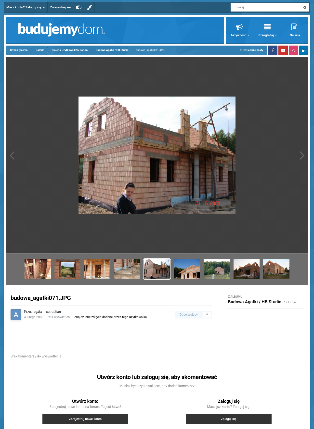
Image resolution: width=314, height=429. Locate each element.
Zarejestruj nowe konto (85, 419)
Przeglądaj (267, 35)
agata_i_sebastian (47, 312)
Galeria (295, 35)
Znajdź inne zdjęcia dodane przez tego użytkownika (110, 317)
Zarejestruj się (60, 7)
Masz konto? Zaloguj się (25, 7)
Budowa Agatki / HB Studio (254, 301)
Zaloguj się (228, 419)
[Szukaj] (255, 7)
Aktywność (239, 35)
